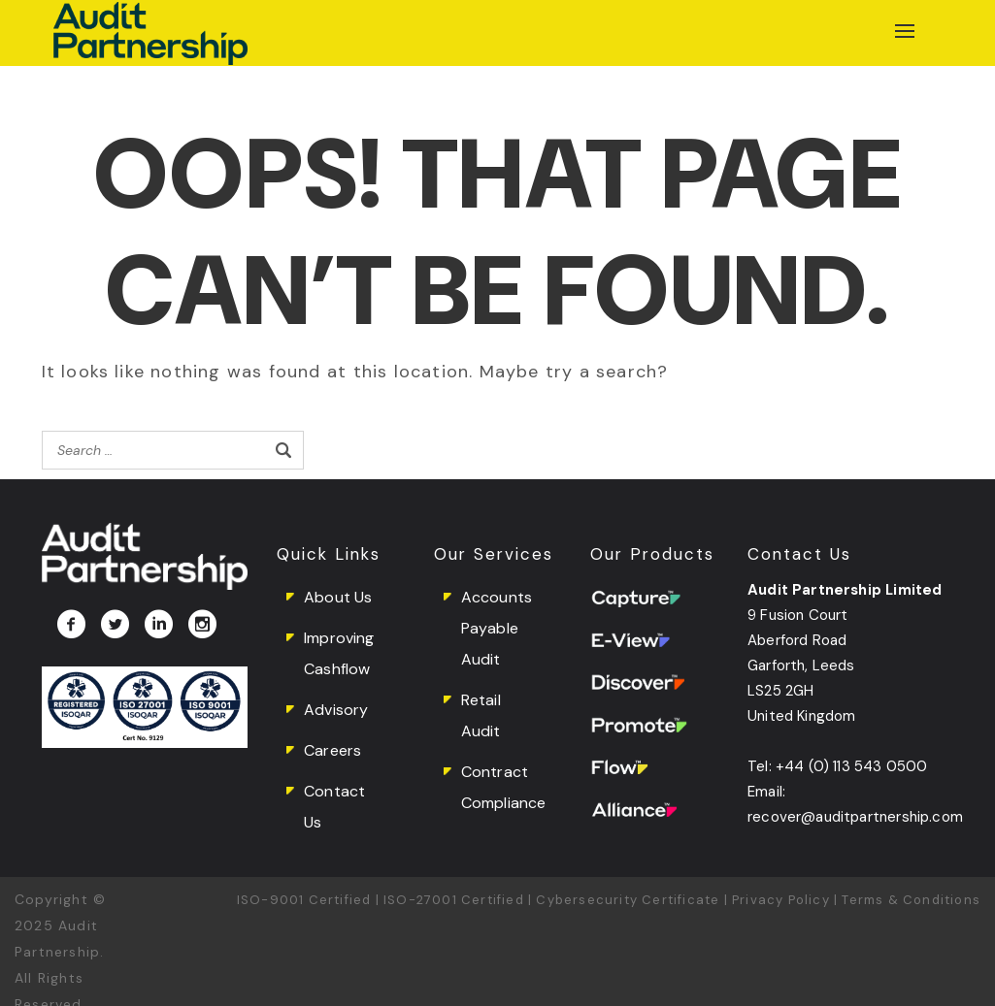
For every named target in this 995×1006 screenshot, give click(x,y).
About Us (338, 597)
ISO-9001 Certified (304, 900)
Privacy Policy (781, 900)
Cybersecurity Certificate (627, 900)
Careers (332, 750)
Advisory (336, 709)
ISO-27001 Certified (453, 900)
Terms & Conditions (911, 900)
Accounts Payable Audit (496, 628)
